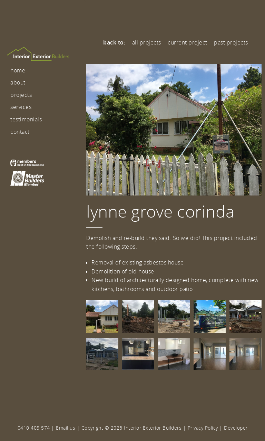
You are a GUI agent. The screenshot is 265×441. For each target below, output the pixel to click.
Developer (236, 427)
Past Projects (231, 42)
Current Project (187, 42)
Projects (21, 95)
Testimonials (26, 119)
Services (20, 107)
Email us (65, 427)
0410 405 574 (34, 427)
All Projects (146, 42)
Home (17, 70)
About (18, 82)
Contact (20, 132)
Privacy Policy (203, 427)
